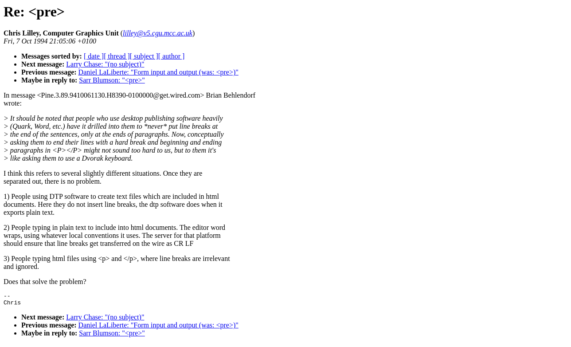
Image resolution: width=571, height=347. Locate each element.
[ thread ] (117, 56)
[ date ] (94, 56)
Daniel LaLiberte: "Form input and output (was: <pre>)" (158, 72)
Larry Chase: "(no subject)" (105, 64)
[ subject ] (144, 56)
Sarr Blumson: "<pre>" (112, 80)
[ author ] (171, 56)
